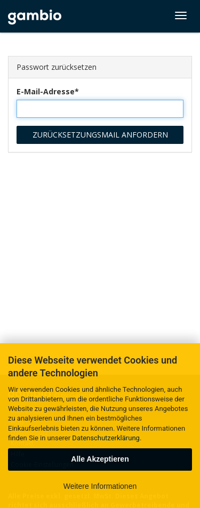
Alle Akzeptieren (100, 459)
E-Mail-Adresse (46, 91)
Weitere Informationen (100, 486)
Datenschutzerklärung (106, 438)
